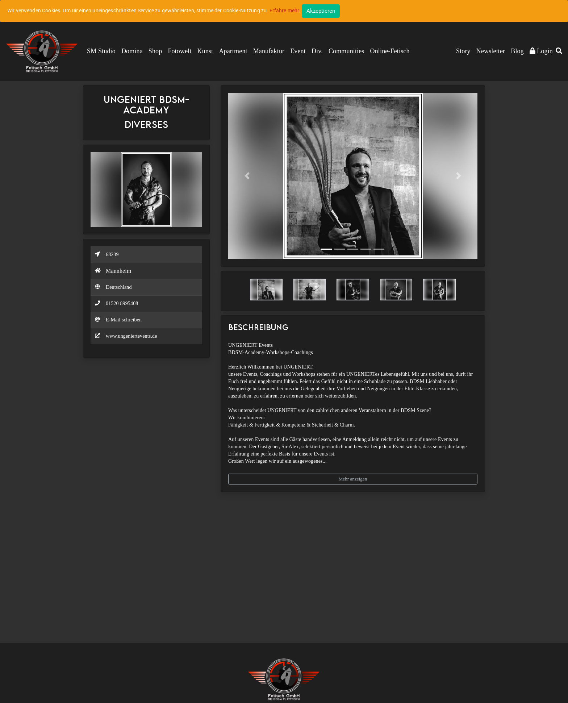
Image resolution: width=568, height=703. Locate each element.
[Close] (321, 11)
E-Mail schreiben (124, 320)
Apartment (233, 51)
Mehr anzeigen (353, 479)
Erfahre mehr (284, 10)
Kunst (205, 51)
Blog (517, 51)
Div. (317, 51)
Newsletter (490, 51)
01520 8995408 (122, 303)
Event (298, 51)
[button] (559, 51)
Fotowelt (179, 51)
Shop (155, 51)
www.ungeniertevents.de (131, 336)
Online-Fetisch (390, 51)
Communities (346, 51)
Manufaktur (268, 51)
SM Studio (101, 51)
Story (463, 51)
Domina (132, 51)
